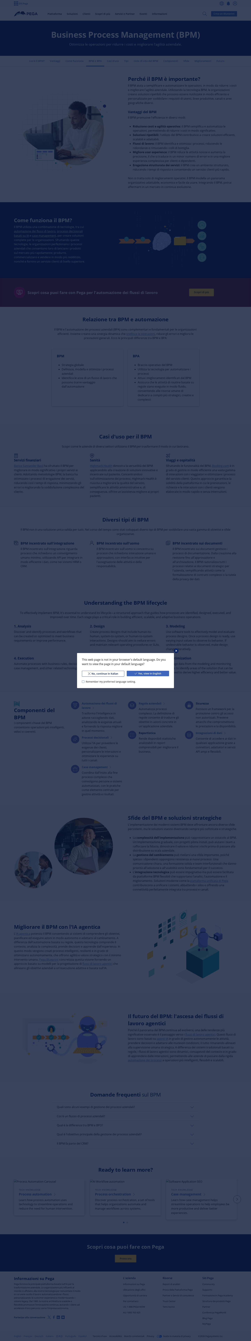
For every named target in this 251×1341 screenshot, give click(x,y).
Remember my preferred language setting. (111, 681)
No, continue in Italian (103, 673)
